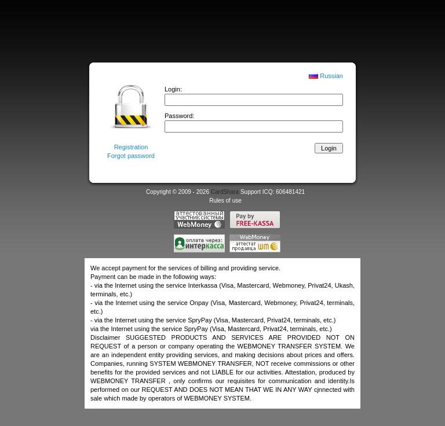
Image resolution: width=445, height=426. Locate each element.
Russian (331, 75)
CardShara (225, 192)
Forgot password (131, 155)
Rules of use (225, 200)
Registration (131, 147)
